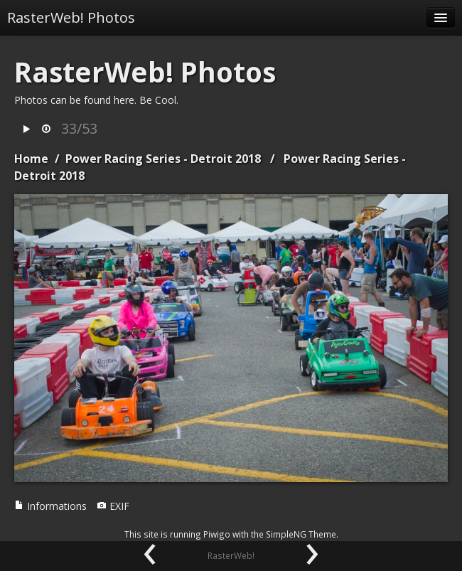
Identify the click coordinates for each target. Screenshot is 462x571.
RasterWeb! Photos (71, 17)
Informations (50, 506)
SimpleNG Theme (301, 534)
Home (31, 158)
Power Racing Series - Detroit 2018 (163, 158)
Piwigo (216, 534)
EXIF (113, 506)
